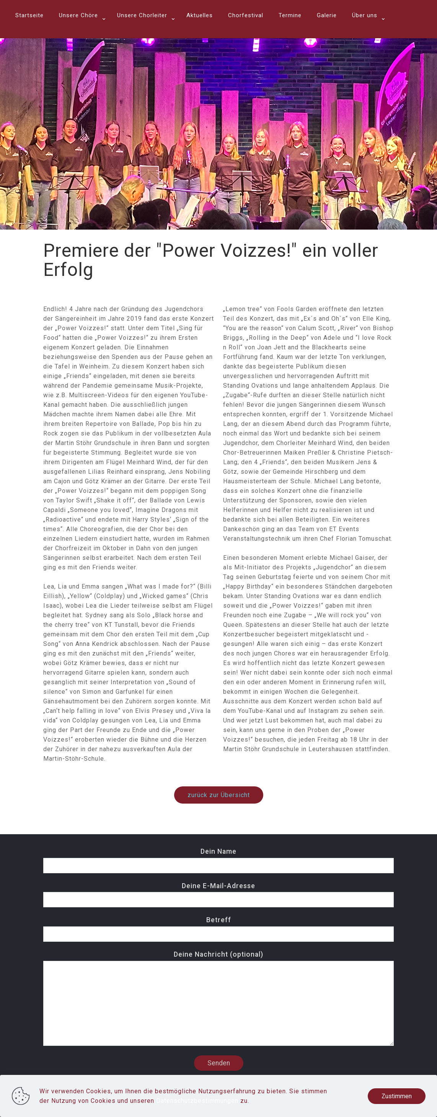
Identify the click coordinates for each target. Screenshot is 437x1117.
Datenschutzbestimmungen (197, 1100)
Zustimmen (397, 1096)
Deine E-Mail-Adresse (218, 895)
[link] (80, 34)
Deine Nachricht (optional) (218, 998)
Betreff (218, 929)
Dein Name (218, 860)
